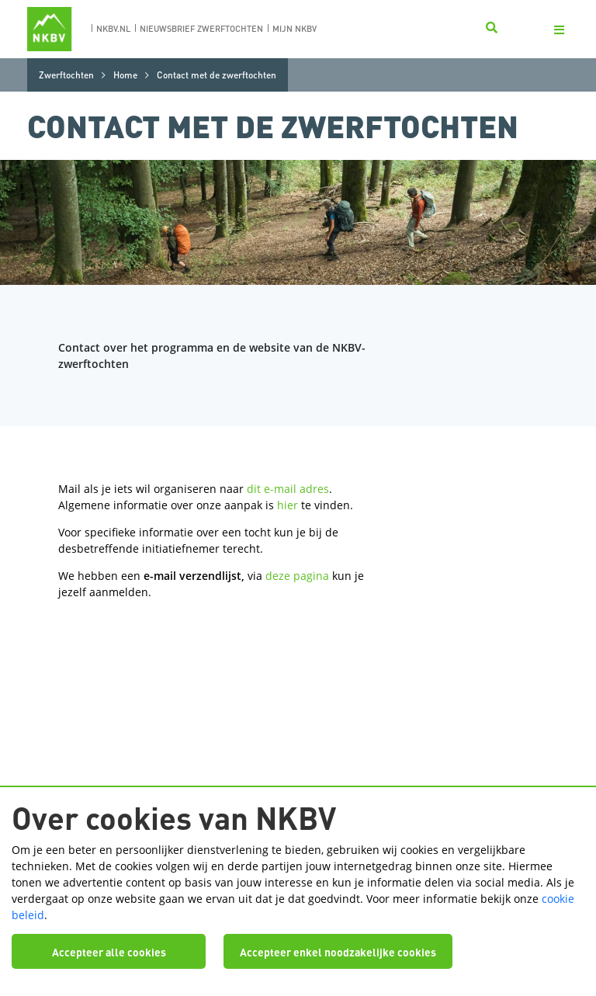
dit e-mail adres (288, 488)
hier (287, 505)
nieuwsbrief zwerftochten (201, 28)
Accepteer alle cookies (109, 952)
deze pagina (297, 575)
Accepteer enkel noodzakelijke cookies (338, 952)
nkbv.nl (113, 28)
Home (125, 75)
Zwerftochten (66, 75)
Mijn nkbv (294, 28)
